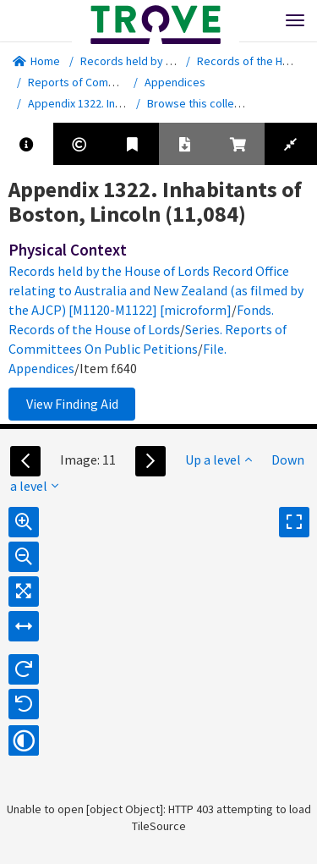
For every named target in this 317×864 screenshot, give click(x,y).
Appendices (175, 82)
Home (36, 61)
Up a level (218, 459)
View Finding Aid (72, 403)
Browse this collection (209, 103)
